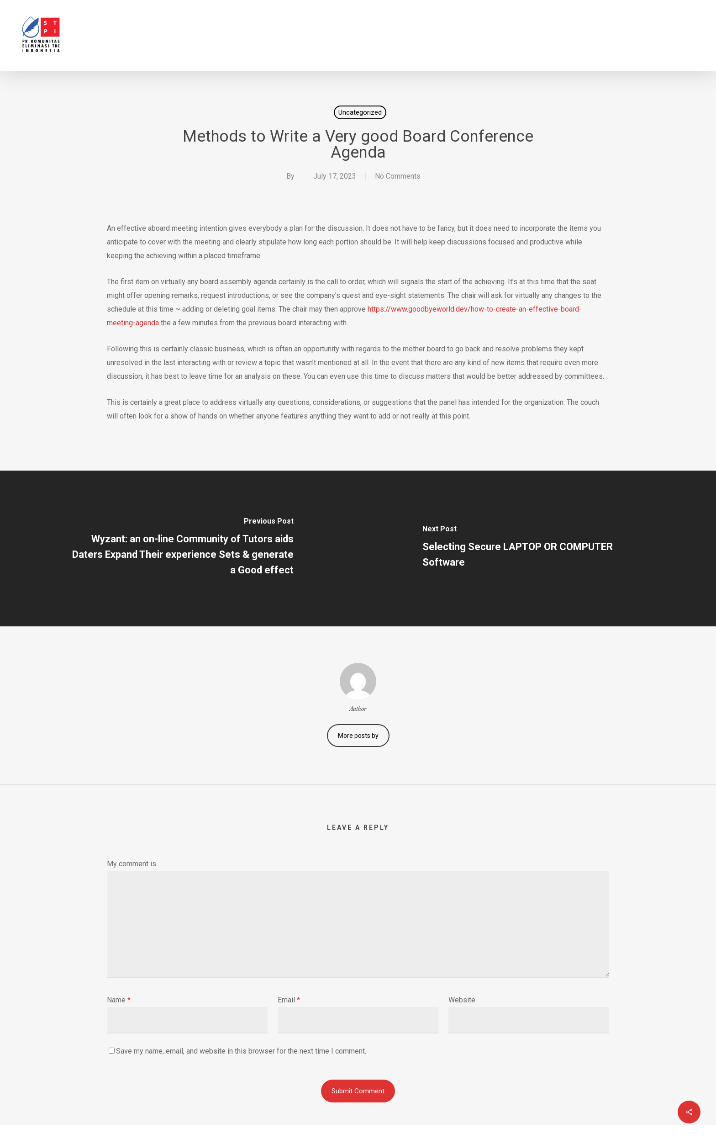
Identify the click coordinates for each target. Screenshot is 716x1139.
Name (119, 1000)
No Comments (398, 176)
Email (289, 1000)
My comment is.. (133, 863)
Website (461, 1000)
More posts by (358, 735)
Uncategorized (360, 112)
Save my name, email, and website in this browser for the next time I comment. (241, 1051)
